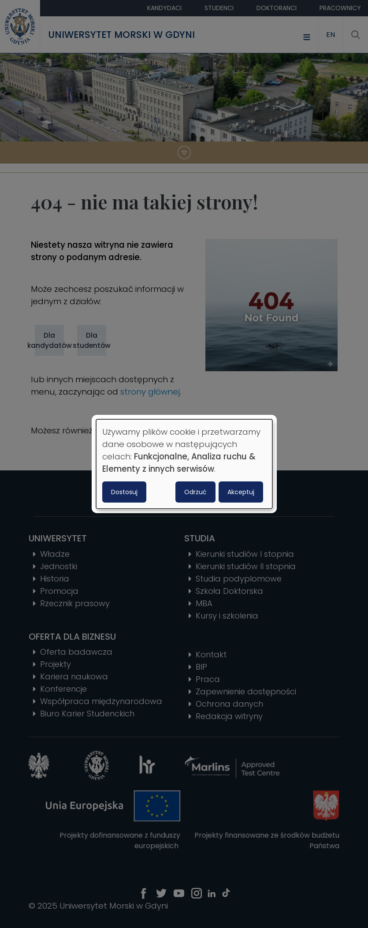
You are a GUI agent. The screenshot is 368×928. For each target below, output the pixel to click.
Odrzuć (195, 492)
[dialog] (184, 464)
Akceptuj (240, 492)
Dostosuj (124, 492)
